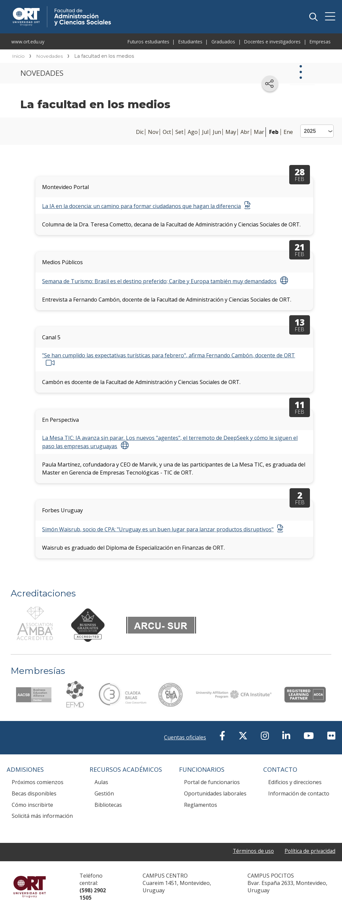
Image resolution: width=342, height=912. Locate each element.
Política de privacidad (309, 851)
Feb (274, 132)
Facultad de (111, 7)
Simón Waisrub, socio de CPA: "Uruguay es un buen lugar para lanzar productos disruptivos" (158, 529)
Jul (205, 132)
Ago (193, 132)
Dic (140, 132)
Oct (167, 132)
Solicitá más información (42, 815)
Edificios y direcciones (295, 782)
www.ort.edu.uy (27, 41)
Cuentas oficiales (185, 737)
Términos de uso (251, 851)
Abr (244, 132)
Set (179, 132)
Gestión (104, 793)
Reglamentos (200, 804)
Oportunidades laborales (215, 793)
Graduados (223, 41)
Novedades (49, 56)
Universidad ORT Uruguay (30, 886)
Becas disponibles (34, 793)
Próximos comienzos (37, 782)
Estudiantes (190, 41)
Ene (288, 132)
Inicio (18, 56)
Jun (217, 132)
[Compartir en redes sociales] (270, 83)
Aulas (101, 782)
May (230, 132)
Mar (259, 132)
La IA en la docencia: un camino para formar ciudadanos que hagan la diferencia (141, 206)
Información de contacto (298, 793)
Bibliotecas (108, 804)
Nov (153, 132)
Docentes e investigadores (272, 41)
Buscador (313, 16)
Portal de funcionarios (212, 782)
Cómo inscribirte (32, 804)
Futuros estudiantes (148, 41)
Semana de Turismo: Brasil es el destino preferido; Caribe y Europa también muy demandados (159, 281)
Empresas (320, 41)
